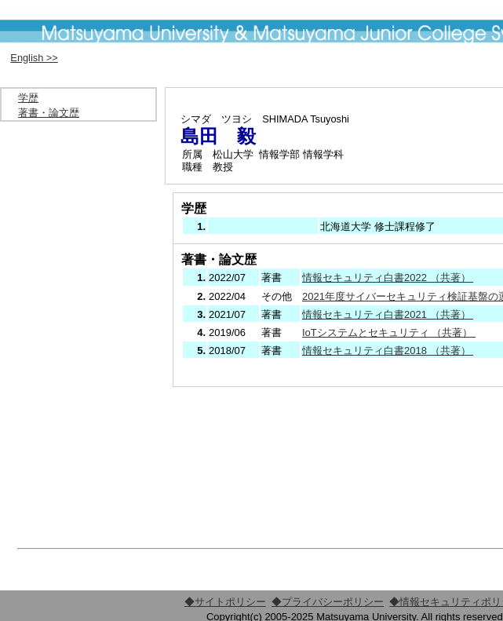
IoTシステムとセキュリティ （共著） (389, 332)
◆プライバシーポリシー (328, 602)
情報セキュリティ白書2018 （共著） (387, 350)
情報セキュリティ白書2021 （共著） (387, 314)
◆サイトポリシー (225, 602)
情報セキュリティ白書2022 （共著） (387, 277)
